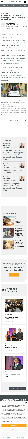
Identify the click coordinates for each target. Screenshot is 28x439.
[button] (26, 402)
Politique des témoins (7, 437)
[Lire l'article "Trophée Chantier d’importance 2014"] (14, 339)
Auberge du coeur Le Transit (10, 63)
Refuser (14, 429)
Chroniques (14, 5)
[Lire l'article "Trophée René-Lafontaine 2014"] (14, 368)
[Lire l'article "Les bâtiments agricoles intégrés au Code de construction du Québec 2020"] (14, 183)
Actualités (4, 5)
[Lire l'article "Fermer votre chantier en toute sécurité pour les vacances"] (14, 221)
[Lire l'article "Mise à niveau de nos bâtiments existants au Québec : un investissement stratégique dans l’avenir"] (14, 233)
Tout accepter (14, 425)
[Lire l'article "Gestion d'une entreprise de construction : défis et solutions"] (14, 244)
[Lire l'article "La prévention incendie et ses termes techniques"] (14, 168)
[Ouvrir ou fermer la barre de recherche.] (2, 2)
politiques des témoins (17, 421)
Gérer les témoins (14, 433)
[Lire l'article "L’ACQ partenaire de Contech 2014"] (14, 310)
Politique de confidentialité (18, 437)
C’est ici (13, 275)
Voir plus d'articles (16, 388)
